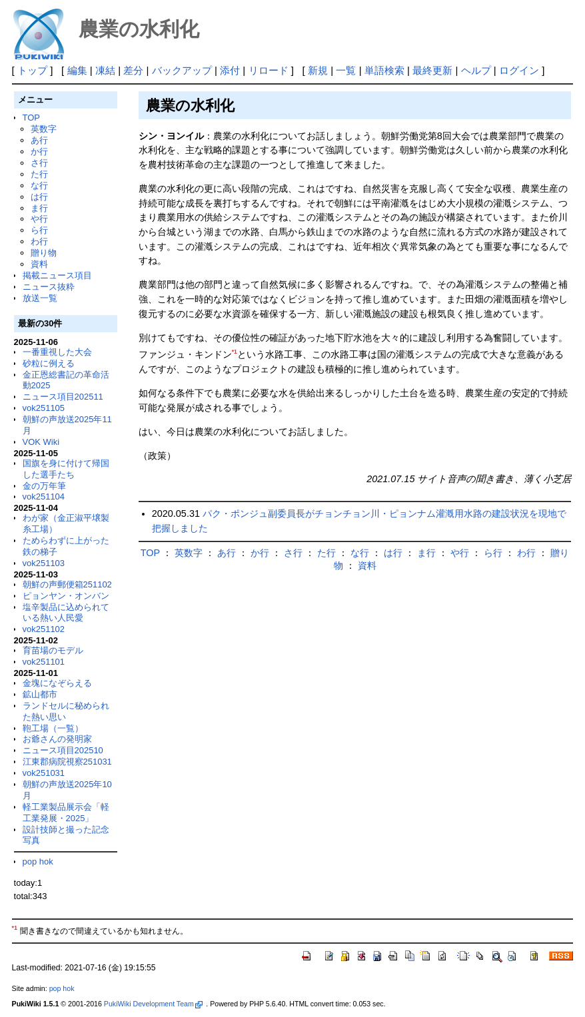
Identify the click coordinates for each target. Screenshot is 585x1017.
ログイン (519, 70)
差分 (133, 70)
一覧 (346, 70)
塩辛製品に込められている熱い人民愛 (66, 612)
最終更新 (432, 70)
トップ (32, 70)
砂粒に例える (49, 363)
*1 (234, 351)
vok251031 (44, 773)
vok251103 (44, 563)
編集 (77, 70)
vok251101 (44, 662)
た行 (39, 174)
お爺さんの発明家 (57, 739)
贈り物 (44, 253)
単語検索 (384, 70)
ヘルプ (476, 70)
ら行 (39, 230)
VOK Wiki (41, 442)
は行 (39, 197)
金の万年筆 (44, 486)
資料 (39, 264)
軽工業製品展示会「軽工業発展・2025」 (66, 812)
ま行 (39, 208)
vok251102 (44, 629)
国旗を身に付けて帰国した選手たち (66, 469)
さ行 (39, 163)
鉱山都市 (40, 694)
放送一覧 (40, 298)
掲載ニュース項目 (57, 275)
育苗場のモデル (53, 650)
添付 (230, 70)
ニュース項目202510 (63, 750)
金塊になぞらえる (57, 683)
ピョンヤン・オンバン (66, 596)
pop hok (38, 861)
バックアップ (182, 70)
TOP (31, 118)
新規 (318, 70)
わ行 (39, 241)
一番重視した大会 (57, 352)
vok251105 (44, 408)
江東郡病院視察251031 (67, 762)
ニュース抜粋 (49, 287)
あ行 (39, 140)
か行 (39, 152)
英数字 (44, 129)
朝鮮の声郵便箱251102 (67, 584)
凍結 (105, 70)
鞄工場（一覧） (53, 728)
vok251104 (44, 497)
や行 (39, 219)
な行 (39, 185)
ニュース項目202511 (63, 397)
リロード (269, 70)
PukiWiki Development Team (153, 1004)
